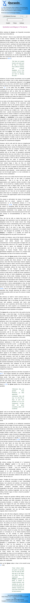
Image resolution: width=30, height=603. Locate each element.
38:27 (9, 58)
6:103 (1, 288)
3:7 (5, 87)
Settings (22, 23)
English (8, 23)
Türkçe (15, 23)
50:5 (2, 7)
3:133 (18, 439)
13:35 (10, 204)
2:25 (6, 384)
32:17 (1, 373)
